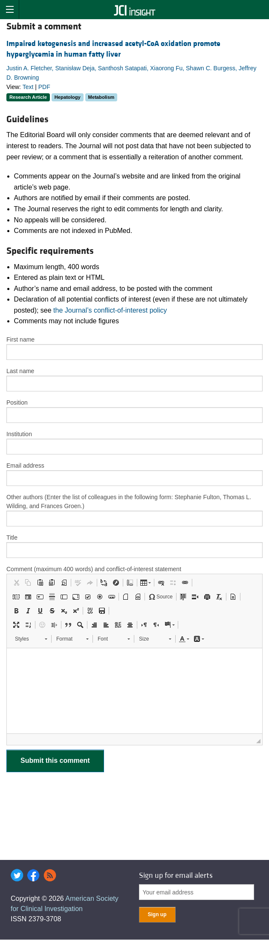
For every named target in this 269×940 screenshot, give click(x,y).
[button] (16, 582)
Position (17, 402)
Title (11, 537)
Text (28, 86)
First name (20, 339)
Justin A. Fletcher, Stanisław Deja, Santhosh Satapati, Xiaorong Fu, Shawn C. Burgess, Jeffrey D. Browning (131, 73)
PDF (44, 86)
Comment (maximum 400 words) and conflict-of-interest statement (93, 569)
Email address (25, 465)
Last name (20, 371)
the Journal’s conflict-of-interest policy (110, 310)
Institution (19, 434)
